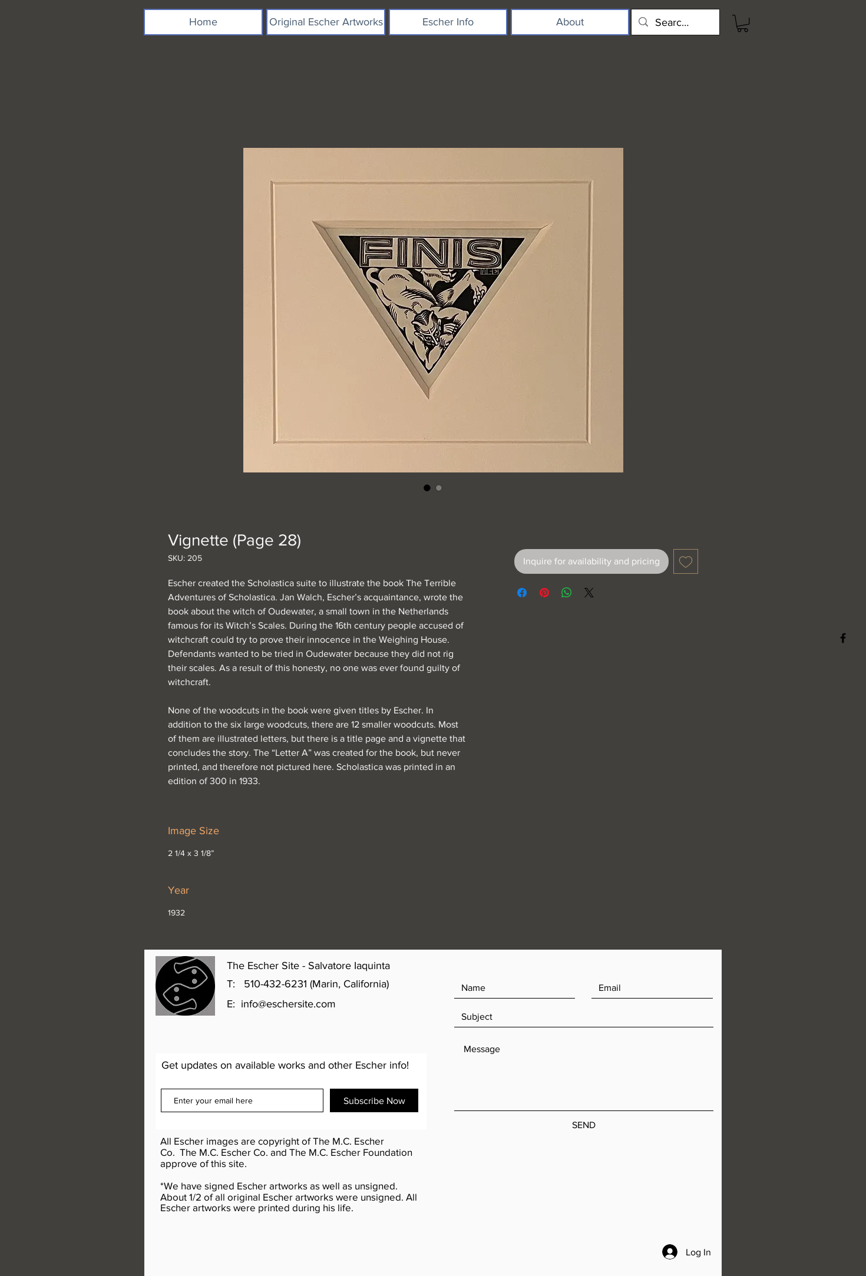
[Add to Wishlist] (685, 561)
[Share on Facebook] (522, 593)
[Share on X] (589, 593)
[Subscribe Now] (374, 1100)
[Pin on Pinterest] (544, 593)
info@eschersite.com (288, 1004)
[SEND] (584, 1125)
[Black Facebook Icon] (843, 638)
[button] (742, 23)
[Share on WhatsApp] (567, 593)
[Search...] (675, 22)
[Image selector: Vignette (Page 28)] (427, 488)
